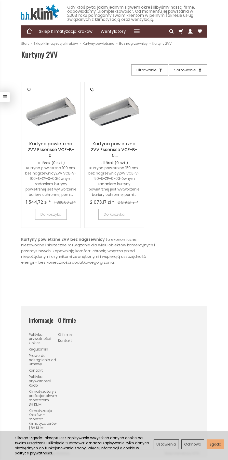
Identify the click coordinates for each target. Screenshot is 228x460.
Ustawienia (166, 444)
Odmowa (192, 444)
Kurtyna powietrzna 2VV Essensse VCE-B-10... (51, 149)
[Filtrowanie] (149, 70)
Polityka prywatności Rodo (40, 381)
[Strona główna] (40, 12)
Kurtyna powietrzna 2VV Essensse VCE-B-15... (114, 149)
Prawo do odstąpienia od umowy (42, 360)
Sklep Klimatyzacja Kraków (65, 31)
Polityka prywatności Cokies (40, 339)
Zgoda (215, 444)
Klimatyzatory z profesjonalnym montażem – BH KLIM (43, 398)
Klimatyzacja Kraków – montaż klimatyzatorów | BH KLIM (43, 419)
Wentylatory (113, 31)
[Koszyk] (181, 31)
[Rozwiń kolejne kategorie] (137, 31)
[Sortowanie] (188, 70)
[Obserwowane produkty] (200, 31)
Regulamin (38, 349)
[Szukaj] (171, 31)
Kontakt (36, 370)
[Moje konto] (190, 31)
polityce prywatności (33, 453)
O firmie (65, 334)
